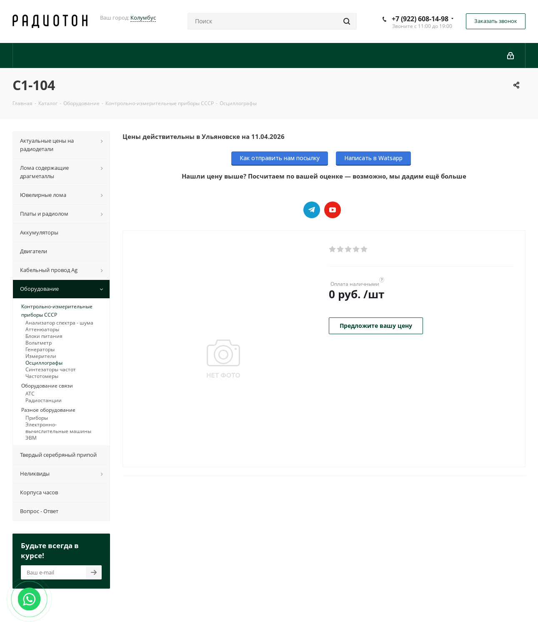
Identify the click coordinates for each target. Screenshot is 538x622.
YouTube (332, 209)
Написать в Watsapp (373, 158)
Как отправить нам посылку (280, 158)
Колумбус (143, 17)
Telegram (311, 209)
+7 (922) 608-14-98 (420, 18)
